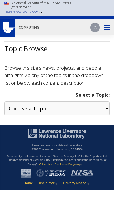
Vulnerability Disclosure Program (61, 164)
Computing (29, 27)
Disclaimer (48, 183)
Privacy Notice (77, 183)
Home (28, 183)
